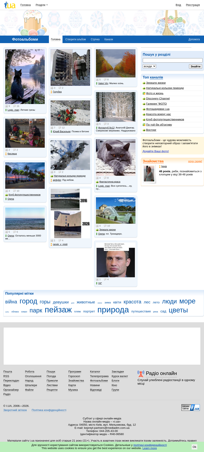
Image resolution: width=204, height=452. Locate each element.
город (28, 301)
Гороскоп (74, 376)
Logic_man (12, 110)
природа (113, 309)
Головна (25, 4)
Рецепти (52, 389)
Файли (29, 389)
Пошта (7, 371)
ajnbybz (56, 180)
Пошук (51, 371)
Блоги (115, 380)
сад (163, 311)
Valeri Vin (102, 83)
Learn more (150, 448)
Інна (163, 166)
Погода (51, 376)
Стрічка (95, 39)
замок (100, 303)
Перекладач (11, 380)
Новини (95, 385)
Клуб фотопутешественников (163, 119)
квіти (117, 302)
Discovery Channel (156, 98)
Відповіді (96, 389)
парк (36, 310)
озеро (24, 311)
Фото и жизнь (153, 93)
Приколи (52, 380)
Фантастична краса (108, 181)
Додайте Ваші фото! (156, 151)
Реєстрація (193, 4)
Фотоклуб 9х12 (105, 127)
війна (11, 301)
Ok (194, 446)
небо (7, 312)
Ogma (9, 199)
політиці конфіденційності (150, 445)
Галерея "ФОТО (155, 103)
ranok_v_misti (59, 244)
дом (72, 303)
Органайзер (11, 389)
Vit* (99, 283)
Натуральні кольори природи (163, 88)
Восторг (149, 129)
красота (132, 301)
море (187, 301)
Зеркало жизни (154, 82)
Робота (29, 371)
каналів (156, 77)
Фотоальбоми (99, 380)
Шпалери (31, 385)
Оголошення (33, 376)
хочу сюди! (195, 161)
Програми (74, 371)
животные (86, 302)
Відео (7, 385)
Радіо (6, 394)
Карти (72, 385)
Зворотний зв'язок (15, 410)
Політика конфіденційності (49, 410)
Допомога (194, 39)
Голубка (56, 91)
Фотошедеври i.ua (156, 108)
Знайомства (153, 161)
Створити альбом (75, 39)
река (155, 311)
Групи (115, 389)
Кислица (11, 153)
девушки (61, 302)
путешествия (141, 311)
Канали (109, 39)
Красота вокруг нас (157, 114)
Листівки (52, 385)
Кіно (114, 385)
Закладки (118, 371)
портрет (89, 311)
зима (108, 302)
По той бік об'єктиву (157, 124)
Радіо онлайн (161, 373)
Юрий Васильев (60, 131)
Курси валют (120, 376)
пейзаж (58, 309)
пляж (77, 311)
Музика (73, 389)
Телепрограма (99, 376)
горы (45, 301)
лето (156, 302)
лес (147, 302)
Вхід (178, 4)
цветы (178, 310)
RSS (6, 376)
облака (15, 311)
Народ (29, 380)
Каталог (95, 371)
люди (169, 301)
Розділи (40, 4)
